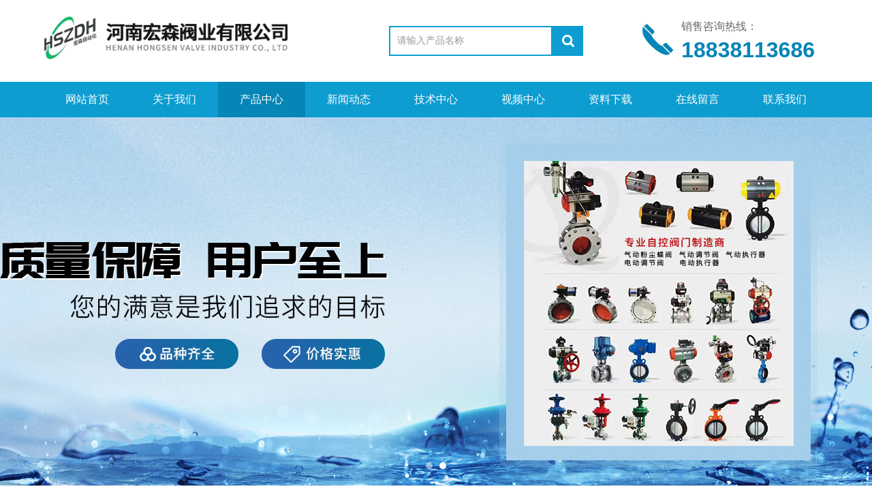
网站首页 (87, 99)
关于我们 (174, 99)
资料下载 (610, 99)
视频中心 (523, 99)
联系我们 (785, 99)
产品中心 (261, 99)
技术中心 (436, 99)
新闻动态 (349, 99)
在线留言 (697, 99)
